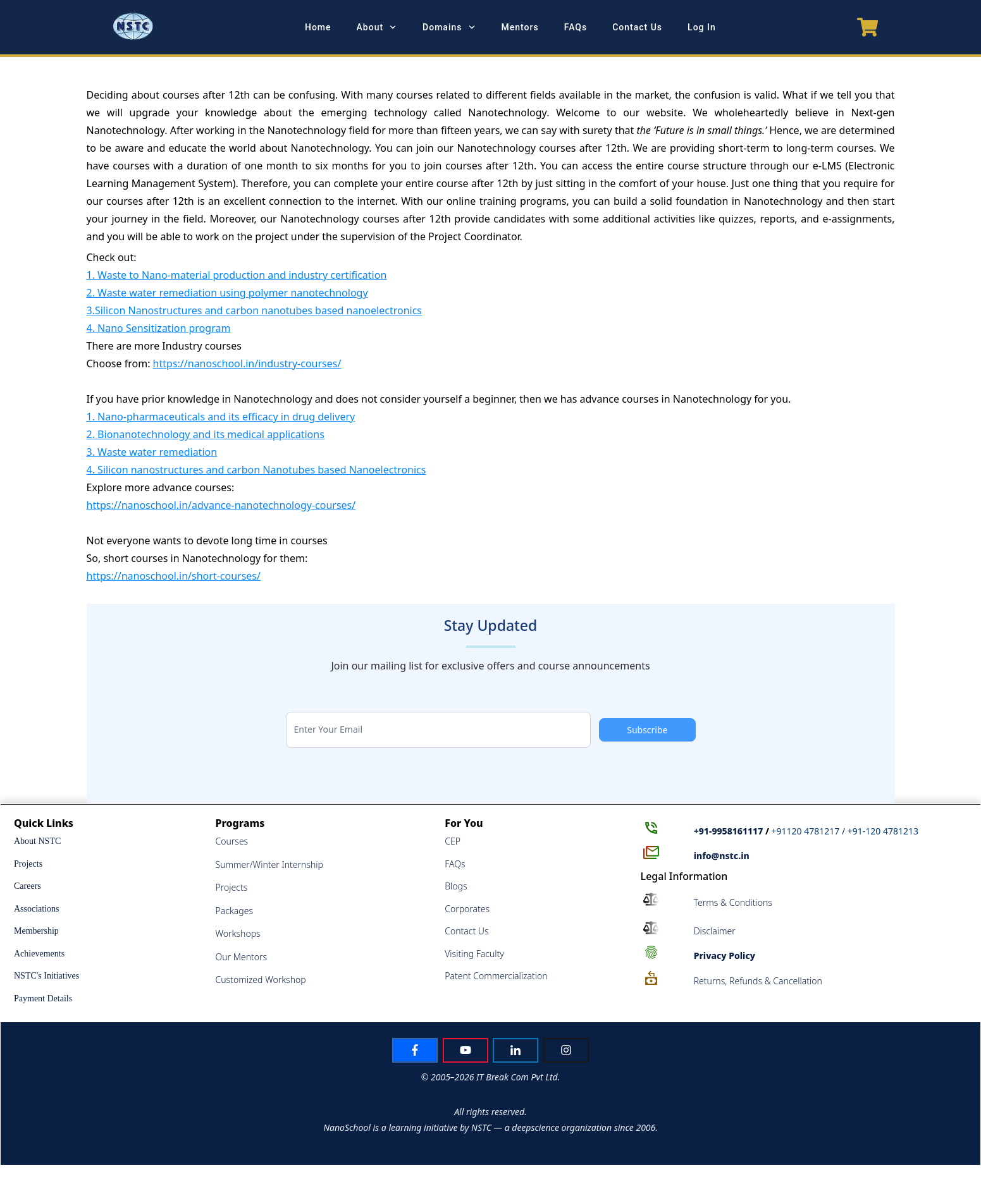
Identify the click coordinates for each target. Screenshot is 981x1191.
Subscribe (647, 730)
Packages (235, 911)
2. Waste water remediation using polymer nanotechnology (227, 293)
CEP (452, 841)
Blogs (456, 886)
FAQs (455, 864)
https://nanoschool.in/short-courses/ (174, 576)
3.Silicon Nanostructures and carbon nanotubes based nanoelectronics (255, 310)
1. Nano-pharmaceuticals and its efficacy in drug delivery (221, 417)
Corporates (467, 909)
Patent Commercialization (496, 976)
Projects (28, 864)
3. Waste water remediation (152, 452)
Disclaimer (715, 931)
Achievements (39, 953)
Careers (27, 886)
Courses (232, 841)
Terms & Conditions (733, 902)
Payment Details (43, 998)
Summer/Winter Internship (269, 864)
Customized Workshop (261, 980)
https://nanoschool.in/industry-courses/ (247, 363)
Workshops (238, 933)
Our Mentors (242, 957)
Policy (724, 956)
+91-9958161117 (728, 831)
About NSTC (37, 841)
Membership (36, 931)
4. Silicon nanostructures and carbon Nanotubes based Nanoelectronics (256, 470)
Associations (36, 908)
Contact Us (466, 931)
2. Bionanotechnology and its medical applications (205, 434)
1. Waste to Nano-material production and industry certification (237, 275)
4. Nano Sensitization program (159, 328)
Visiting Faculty (474, 954)
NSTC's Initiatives (46, 975)
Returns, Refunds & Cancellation (758, 981)
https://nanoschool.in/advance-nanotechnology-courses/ (221, 505)
